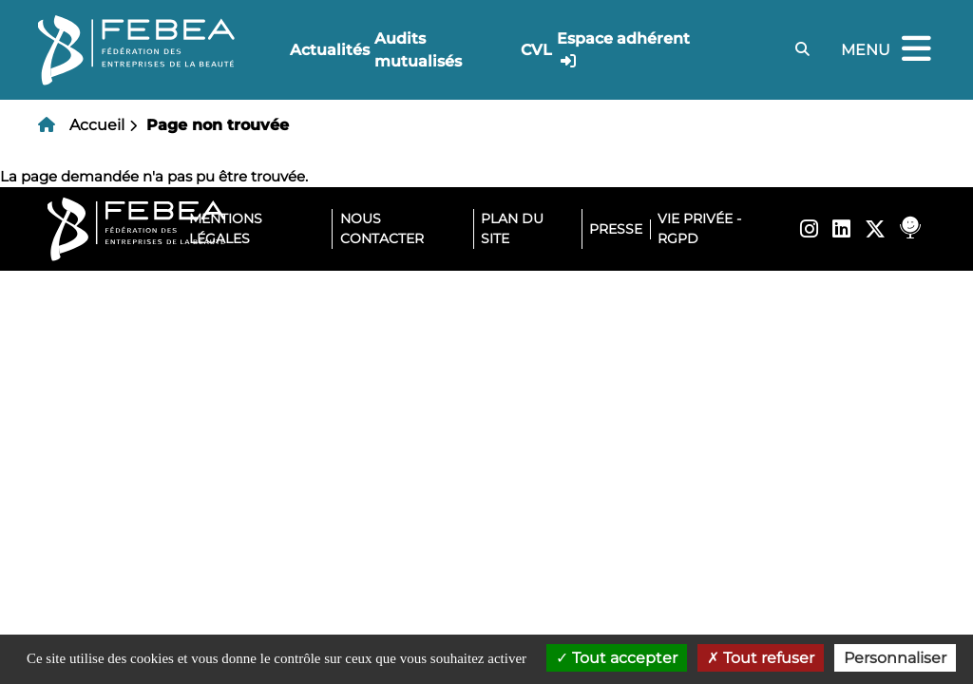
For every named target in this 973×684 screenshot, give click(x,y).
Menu (888, 50)
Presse (615, 229)
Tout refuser (760, 658)
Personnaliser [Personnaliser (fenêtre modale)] (895, 658)
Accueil (96, 125)
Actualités (330, 50)
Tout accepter (616, 658)
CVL (536, 50)
